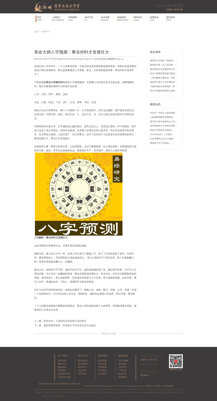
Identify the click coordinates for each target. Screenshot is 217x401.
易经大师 (62, 360)
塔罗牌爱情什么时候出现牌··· (163, 125)
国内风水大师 (161, 392)
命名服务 (102, 373)
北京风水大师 (64, 377)
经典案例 (76, 18)
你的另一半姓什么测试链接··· (163, 112)
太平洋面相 (123, 360)
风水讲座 (108, 18)
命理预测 (102, 367)
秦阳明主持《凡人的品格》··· (163, 64)
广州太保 (122, 370)
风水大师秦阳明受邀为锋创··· (163, 73)
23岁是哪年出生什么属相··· (162, 138)
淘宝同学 (82, 370)
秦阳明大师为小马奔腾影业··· (163, 82)
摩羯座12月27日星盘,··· (160, 143)
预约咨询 (174, 18)
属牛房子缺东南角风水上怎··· (163, 121)
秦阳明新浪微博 (148, 392)
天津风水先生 (173, 392)
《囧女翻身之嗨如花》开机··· (163, 77)
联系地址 (62, 370)
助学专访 (82, 367)
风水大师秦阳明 (57, 396)
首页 (44, 18)
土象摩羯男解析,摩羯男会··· (162, 117)
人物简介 (59, 18)
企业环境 (102, 364)
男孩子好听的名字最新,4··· (162, 130)
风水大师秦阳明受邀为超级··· (163, 90)
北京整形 (122, 364)
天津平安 (122, 367)
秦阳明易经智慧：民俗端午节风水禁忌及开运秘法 (70, 325)
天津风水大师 (72, 392)
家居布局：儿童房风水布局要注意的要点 (65, 321)
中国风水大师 (48, 392)
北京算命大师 (64, 373)
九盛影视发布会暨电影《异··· (163, 86)
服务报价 (62, 367)
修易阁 (91, 392)
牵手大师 (82, 373)
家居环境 (102, 360)
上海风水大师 (123, 392)
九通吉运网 (82, 392)
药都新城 (122, 377)
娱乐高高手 (83, 360)
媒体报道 (125, 18)
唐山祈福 (122, 373)
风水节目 (92, 18)
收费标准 (157, 18)
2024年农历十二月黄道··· (161, 134)
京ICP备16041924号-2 (94, 386)
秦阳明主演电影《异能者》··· (163, 60)
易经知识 (141, 18)
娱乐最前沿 (83, 364)
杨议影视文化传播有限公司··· (163, 69)
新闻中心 (46, 31)
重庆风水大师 (135, 392)
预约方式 (62, 364)
